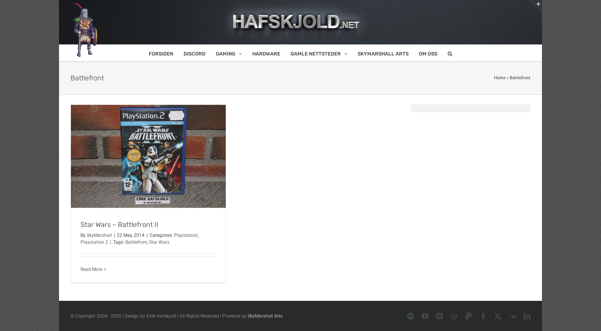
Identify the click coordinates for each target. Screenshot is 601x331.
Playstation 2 (94, 242)
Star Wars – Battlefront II (119, 224)
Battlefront (136, 242)
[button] (450, 53)
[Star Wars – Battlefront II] (148, 156)
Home (500, 77)
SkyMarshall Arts (265, 316)
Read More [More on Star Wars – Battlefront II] (91, 269)
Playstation (186, 235)
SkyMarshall (99, 235)
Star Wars (159, 242)
